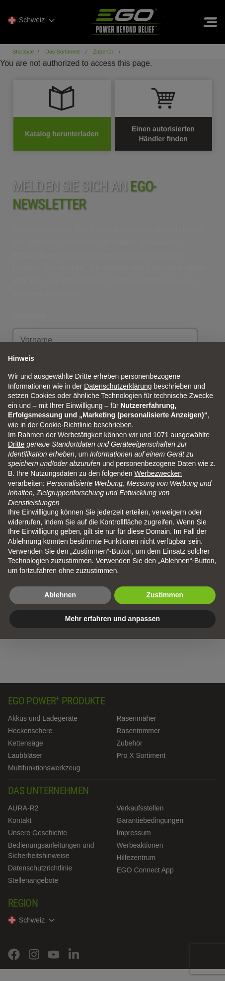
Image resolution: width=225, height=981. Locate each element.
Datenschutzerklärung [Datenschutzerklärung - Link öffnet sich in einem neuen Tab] (117, 386)
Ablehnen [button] (60, 595)
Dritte (16, 444)
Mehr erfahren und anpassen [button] (112, 619)
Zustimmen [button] (164, 595)
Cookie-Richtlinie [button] (66, 425)
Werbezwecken (158, 473)
